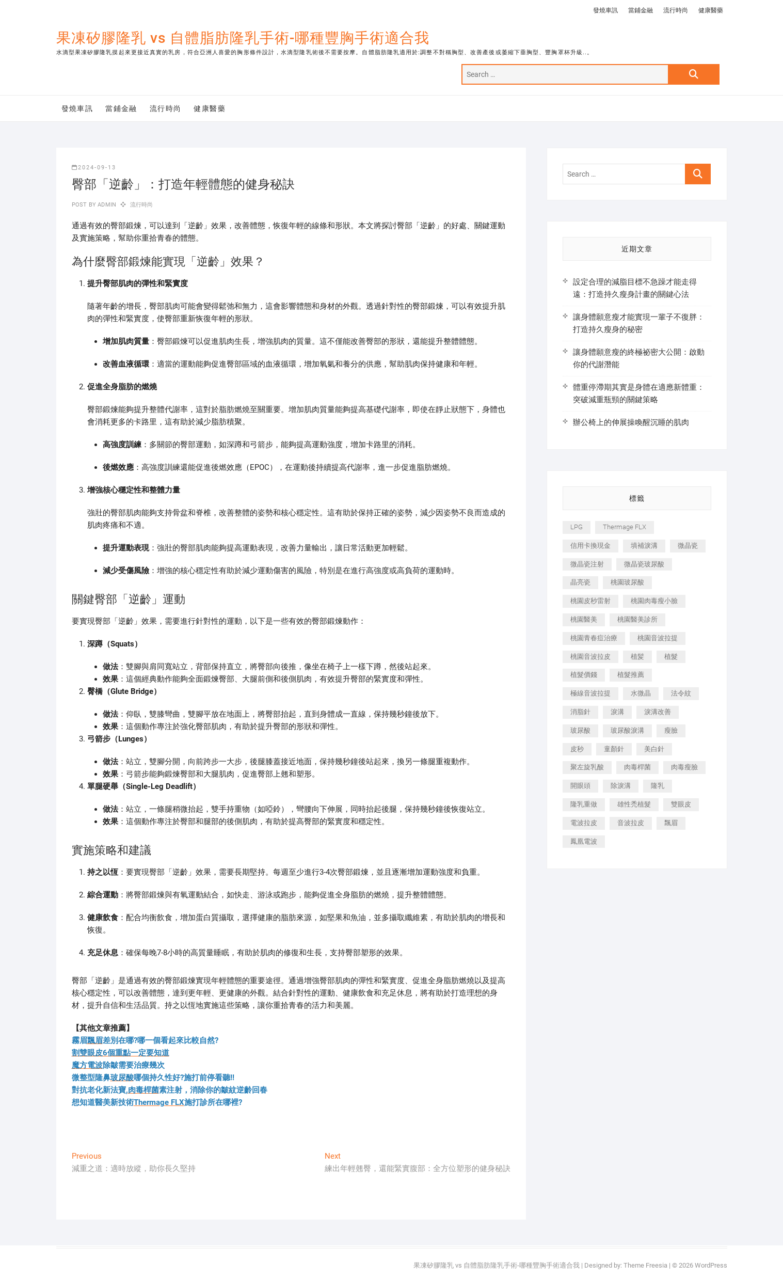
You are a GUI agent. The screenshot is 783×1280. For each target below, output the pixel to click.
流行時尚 (675, 10)
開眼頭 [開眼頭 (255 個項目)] (580, 785)
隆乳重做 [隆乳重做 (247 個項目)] (583, 804)
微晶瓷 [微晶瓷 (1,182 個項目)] (688, 545)
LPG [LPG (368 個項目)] (576, 527)
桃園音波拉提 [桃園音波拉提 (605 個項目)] (657, 638)
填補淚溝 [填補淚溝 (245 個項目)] (644, 545)
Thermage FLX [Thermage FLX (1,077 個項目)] (624, 527)
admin (106, 204)
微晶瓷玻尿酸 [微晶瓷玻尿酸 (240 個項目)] (644, 564)
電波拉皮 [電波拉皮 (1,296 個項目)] (583, 823)
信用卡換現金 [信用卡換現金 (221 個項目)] (590, 545)
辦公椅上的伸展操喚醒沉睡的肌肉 (631, 422)
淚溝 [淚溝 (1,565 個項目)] (617, 712)
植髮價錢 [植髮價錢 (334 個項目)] (583, 674)
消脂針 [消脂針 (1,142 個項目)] (580, 712)
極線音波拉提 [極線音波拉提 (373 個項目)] (590, 693)
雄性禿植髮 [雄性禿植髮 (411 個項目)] (634, 804)
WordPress (711, 1265)
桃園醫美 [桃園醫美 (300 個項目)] (583, 619)
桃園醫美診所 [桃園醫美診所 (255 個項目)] (637, 619)
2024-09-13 (94, 167)
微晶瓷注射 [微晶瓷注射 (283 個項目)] (587, 564)
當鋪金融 (640, 10)
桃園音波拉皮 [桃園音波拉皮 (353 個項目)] (590, 656)
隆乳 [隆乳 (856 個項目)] (657, 785)
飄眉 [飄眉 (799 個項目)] (671, 823)
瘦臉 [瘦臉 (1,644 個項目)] (671, 730)
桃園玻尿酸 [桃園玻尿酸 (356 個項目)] (627, 582)
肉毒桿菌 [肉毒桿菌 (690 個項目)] (637, 767)
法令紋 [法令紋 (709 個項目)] (681, 693)
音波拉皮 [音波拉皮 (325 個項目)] (630, 823)
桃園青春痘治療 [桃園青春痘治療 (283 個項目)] (593, 638)
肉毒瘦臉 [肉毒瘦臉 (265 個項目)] (684, 767)
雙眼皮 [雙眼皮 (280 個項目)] (681, 804)
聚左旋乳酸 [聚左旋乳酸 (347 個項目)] (587, 767)
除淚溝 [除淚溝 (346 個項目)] (621, 785)
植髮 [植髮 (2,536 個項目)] (671, 656)
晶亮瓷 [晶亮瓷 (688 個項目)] (580, 582)
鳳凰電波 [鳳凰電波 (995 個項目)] (583, 841)
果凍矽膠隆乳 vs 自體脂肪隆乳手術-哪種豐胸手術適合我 (242, 37)
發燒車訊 (605, 10)
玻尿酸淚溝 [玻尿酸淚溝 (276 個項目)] (627, 730)
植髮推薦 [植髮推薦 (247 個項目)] (630, 674)
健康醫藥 (710, 10)
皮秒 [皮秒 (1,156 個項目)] (577, 749)
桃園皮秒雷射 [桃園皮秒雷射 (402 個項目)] (590, 601)
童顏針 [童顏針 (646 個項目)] (614, 749)
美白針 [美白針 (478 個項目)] (654, 749)
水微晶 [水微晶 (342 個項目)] (641, 693)
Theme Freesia (645, 1265)
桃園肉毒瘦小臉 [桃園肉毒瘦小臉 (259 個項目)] (654, 601)
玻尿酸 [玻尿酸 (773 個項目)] (580, 730)
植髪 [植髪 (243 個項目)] (637, 656)
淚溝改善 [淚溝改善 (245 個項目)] (657, 712)
